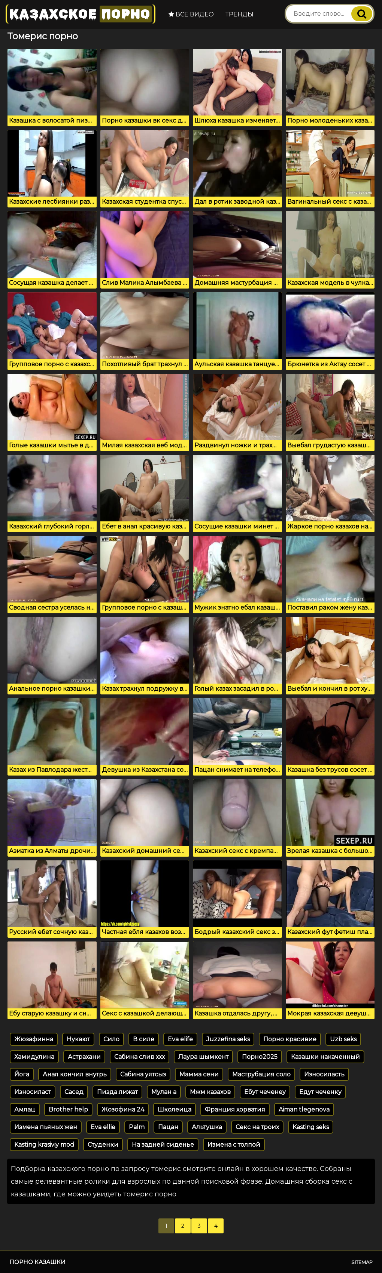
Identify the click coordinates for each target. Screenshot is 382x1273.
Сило (111, 1039)
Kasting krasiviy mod (44, 1144)
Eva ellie (103, 1127)
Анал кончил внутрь (75, 1074)
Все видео (191, 14)
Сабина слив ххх (139, 1056)
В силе (143, 1039)
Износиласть (324, 1074)
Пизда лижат (117, 1091)
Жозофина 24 (122, 1109)
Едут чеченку (320, 1091)
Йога (21, 1074)
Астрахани (84, 1056)
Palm (137, 1127)
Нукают (78, 1039)
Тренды (239, 14)
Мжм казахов (210, 1091)
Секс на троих (257, 1127)
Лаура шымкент (203, 1056)
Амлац (24, 1109)
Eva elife (180, 1039)
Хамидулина (34, 1056)
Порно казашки (37, 1262)
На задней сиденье (163, 1144)
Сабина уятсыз (143, 1074)
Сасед (74, 1091)
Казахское (80, 14)
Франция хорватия (235, 1109)
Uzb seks (343, 1039)
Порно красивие (289, 1039)
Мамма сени (199, 1074)
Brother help (68, 1109)
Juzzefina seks (228, 1039)
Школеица (174, 1109)
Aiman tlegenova (304, 1109)
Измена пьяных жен (45, 1127)
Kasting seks (310, 1127)
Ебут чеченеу (265, 1091)
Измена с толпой (233, 1144)
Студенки (103, 1144)
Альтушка (207, 1127)
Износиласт (32, 1091)
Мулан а (163, 1091)
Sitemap (362, 1262)
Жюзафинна (33, 1039)
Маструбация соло (261, 1074)
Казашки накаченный (325, 1056)
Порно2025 (260, 1056)
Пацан (168, 1127)
